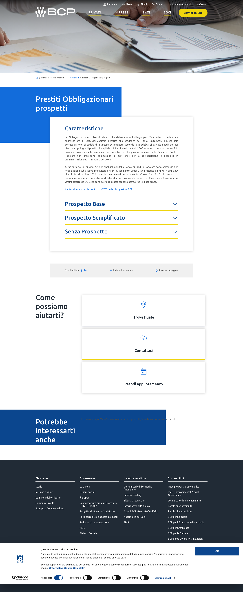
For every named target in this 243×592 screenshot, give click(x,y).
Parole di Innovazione (180, 511)
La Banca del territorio (48, 497)
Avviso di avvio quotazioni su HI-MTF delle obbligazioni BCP (99, 189)
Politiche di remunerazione (94, 522)
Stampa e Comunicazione (49, 508)
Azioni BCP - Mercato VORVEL (141, 511)
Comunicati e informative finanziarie (138, 488)
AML (82, 527)
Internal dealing (132, 495)
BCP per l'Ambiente (178, 527)
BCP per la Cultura (178, 533)
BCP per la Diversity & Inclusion (185, 538)
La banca (85, 486)
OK (217, 559)
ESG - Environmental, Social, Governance (184, 493)
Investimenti (73, 78)
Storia (38, 486)
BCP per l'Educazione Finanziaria (186, 522)
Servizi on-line (193, 12)
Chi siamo (41, 478)
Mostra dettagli (163, 586)
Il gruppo (85, 497)
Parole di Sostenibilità (180, 506)
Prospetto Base (85, 204)
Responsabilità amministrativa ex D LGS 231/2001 (98, 504)
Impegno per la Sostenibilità (183, 486)
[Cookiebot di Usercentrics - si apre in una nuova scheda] (20, 586)
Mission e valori (44, 492)
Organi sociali (87, 492)
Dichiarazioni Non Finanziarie (184, 500)
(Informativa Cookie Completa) (67, 576)
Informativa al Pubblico (137, 506)
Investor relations (135, 478)
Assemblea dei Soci (135, 516)
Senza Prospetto (86, 231)
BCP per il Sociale (177, 516)
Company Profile (44, 503)
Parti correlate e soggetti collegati (99, 516)
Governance (87, 478)
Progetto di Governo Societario (97, 511)
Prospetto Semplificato (95, 217)
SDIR (126, 522)
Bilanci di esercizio (134, 500)
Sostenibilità (176, 478)
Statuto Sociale (88, 533)
